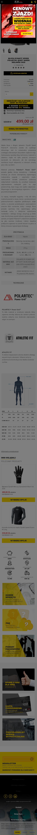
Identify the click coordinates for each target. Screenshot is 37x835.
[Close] (34, 5)
